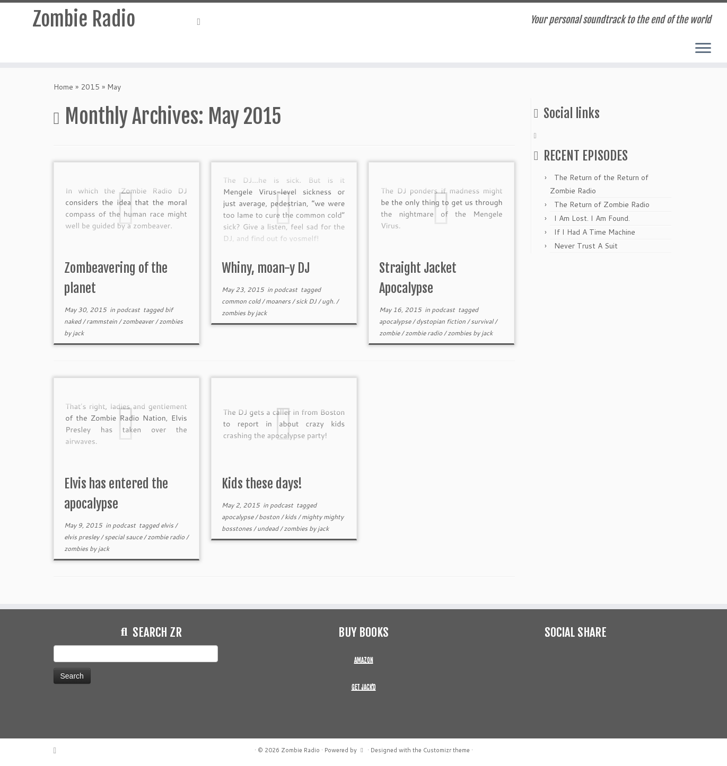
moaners (279, 301)
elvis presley (82, 536)
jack (78, 332)
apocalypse (396, 321)
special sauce (124, 536)
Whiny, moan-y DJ (266, 268)
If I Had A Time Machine (594, 232)
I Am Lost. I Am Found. (592, 218)
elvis (168, 525)
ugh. (329, 301)
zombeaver (138, 321)
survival (483, 321)
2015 (90, 87)
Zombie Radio (84, 21)
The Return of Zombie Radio (602, 204)
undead (268, 528)
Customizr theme (446, 750)
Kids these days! (262, 484)
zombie (390, 332)
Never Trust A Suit (586, 246)
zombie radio (424, 332)
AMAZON (363, 660)
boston (270, 516)
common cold (242, 301)
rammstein (102, 321)
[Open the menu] (703, 49)
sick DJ (307, 301)
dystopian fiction (441, 321)
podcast (129, 309)
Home (63, 87)
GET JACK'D (364, 687)
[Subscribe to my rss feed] (202, 21)
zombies (171, 321)
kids (291, 516)
